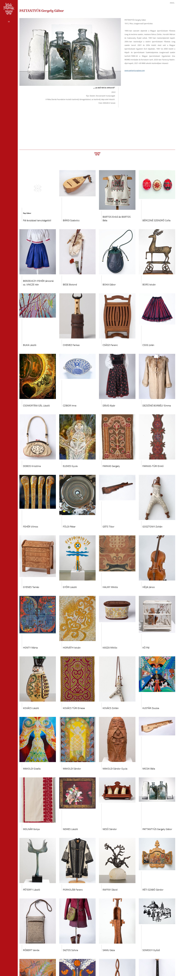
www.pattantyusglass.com (135, 70)
